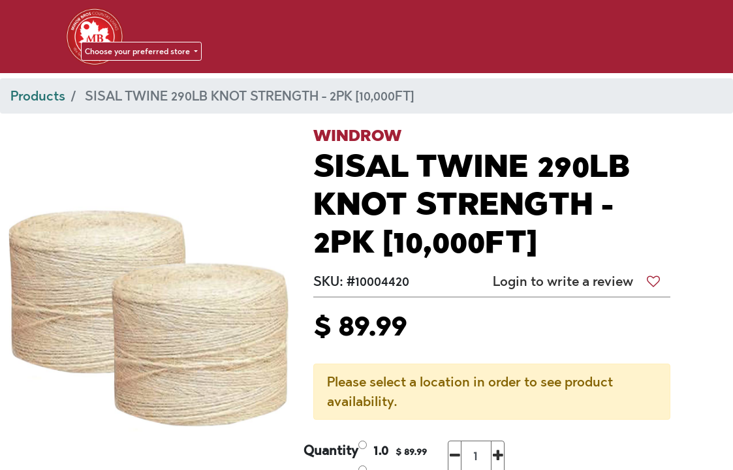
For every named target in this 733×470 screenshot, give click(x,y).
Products (37, 96)
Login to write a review (563, 281)
